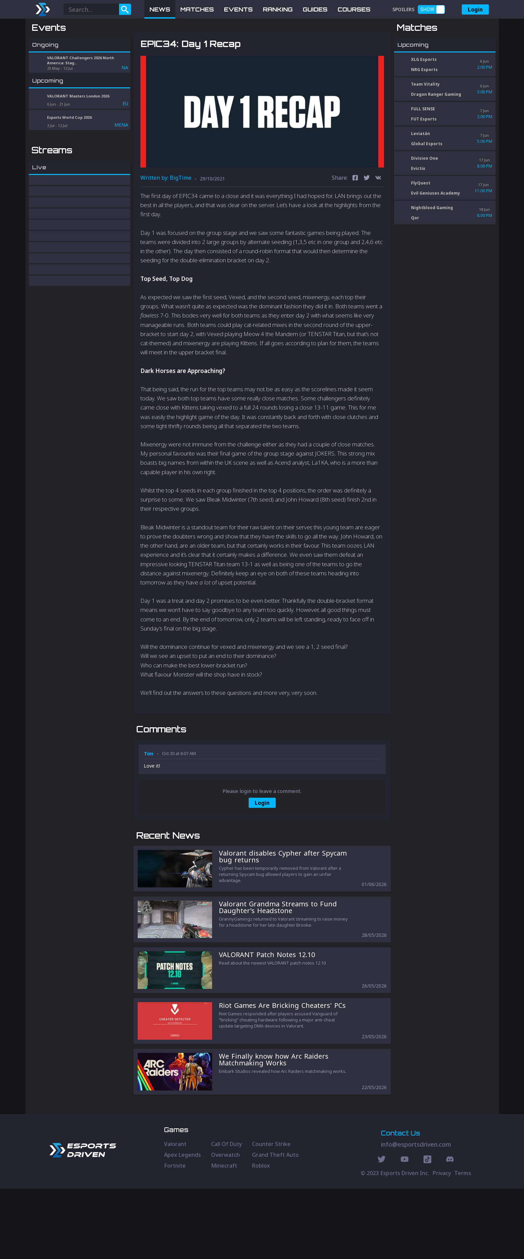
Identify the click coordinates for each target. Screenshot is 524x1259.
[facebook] (355, 214)
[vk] (378, 214)
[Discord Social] (427, 1230)
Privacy (442, 1243)
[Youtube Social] (405, 1230)
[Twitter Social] (382, 1230)
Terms (462, 1243)
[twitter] (367, 214)
